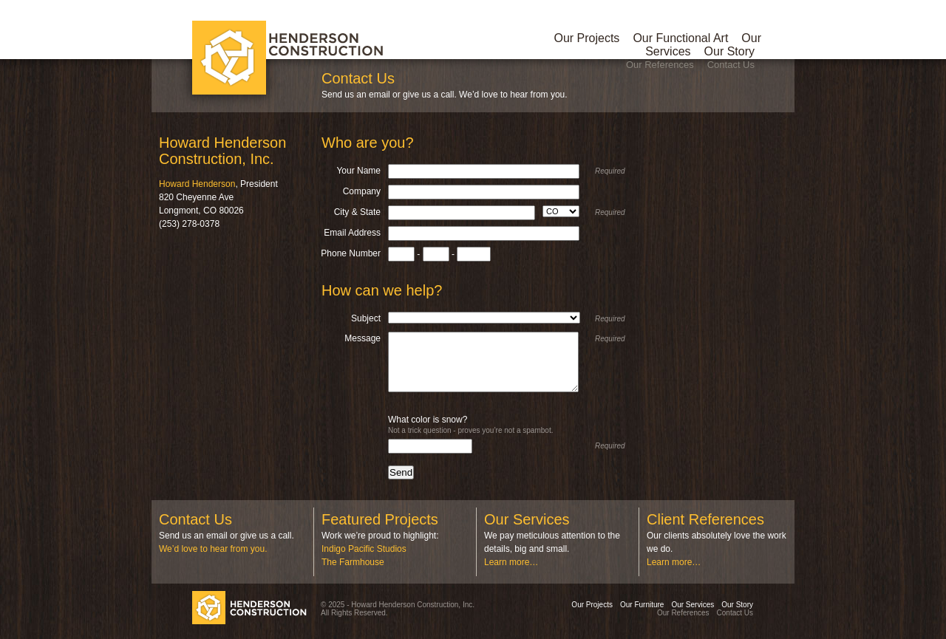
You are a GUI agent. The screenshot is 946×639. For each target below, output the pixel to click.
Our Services (692, 605)
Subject (366, 318)
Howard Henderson (197, 184)
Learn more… (511, 562)
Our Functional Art (680, 38)
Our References (660, 64)
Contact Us (731, 64)
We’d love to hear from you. (213, 549)
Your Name (358, 170)
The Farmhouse (352, 562)
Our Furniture (642, 605)
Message (362, 338)
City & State (357, 212)
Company (362, 191)
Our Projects (586, 38)
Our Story (729, 51)
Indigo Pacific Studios (363, 549)
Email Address (352, 233)
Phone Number (351, 253)
